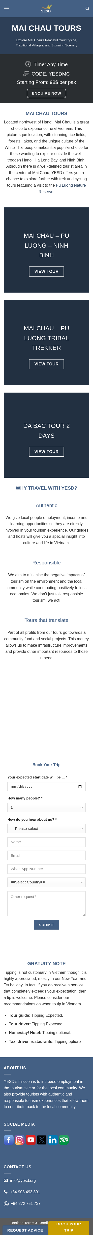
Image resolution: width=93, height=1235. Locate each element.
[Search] (87, 8)
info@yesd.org (23, 1180)
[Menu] (7, 8)
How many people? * (24, 798)
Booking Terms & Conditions (33, 1223)
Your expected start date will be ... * (37, 777)
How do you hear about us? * (32, 819)
